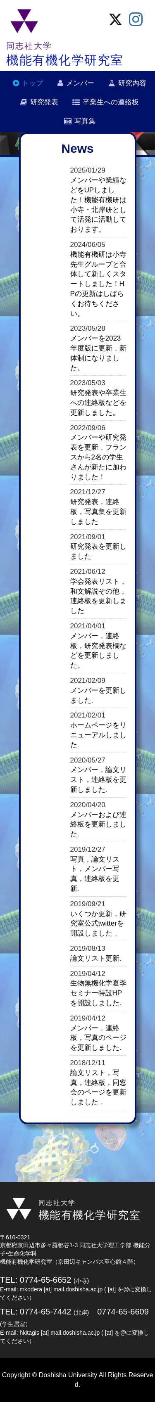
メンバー (80, 83)
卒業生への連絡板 (111, 102)
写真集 (84, 121)
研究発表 (44, 102)
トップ (32, 83)
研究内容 (132, 83)
